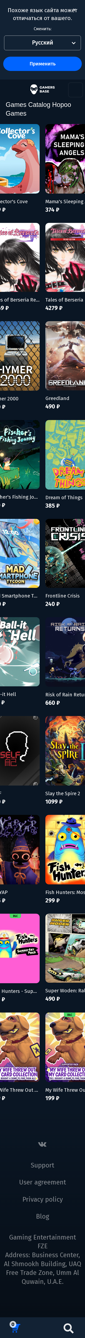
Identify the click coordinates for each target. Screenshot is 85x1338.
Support (42, 1165)
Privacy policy (42, 1199)
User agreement (42, 1182)
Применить (43, 63)
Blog (42, 1216)
